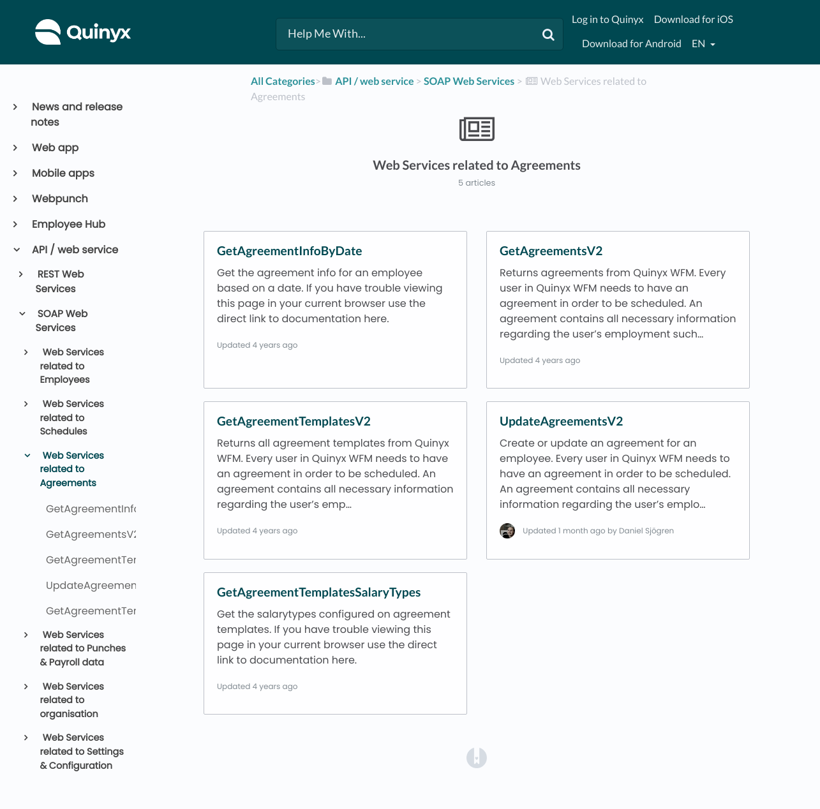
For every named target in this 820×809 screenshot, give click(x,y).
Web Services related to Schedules (71, 418)
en (699, 44)
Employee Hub (68, 224)
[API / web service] (367, 81)
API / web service (74, 249)
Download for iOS (693, 19)
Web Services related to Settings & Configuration (81, 752)
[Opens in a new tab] (476, 757)
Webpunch (59, 198)
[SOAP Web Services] (469, 81)
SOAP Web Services (62, 322)
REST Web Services (60, 282)
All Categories (283, 81)
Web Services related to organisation (71, 701)
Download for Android (632, 44)
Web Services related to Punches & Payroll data (83, 649)
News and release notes (77, 115)
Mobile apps (62, 173)
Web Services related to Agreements (71, 470)
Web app (54, 147)
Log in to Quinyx (608, 19)
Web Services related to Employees (71, 366)
